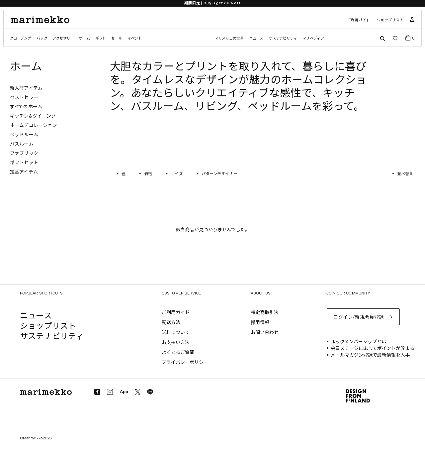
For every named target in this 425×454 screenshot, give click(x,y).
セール (116, 38)
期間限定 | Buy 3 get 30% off (212, 3)
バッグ (42, 38)
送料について (176, 332)
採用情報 (260, 322)
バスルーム (22, 144)
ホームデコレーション (33, 125)
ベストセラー (24, 97)
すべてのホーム (26, 107)
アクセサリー (63, 38)
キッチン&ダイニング (33, 116)
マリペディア (313, 38)
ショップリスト (390, 20)
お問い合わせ (265, 332)
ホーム (84, 38)
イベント (135, 38)
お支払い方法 (176, 342)
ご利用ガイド (358, 20)
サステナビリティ (283, 38)
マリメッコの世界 (229, 38)
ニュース (256, 38)
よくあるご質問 (178, 352)
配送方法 (171, 322)
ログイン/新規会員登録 (358, 317)
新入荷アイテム (26, 88)
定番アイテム (24, 172)
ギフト (100, 38)
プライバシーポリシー (185, 362)
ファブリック (24, 153)
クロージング (20, 38)
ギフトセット (24, 163)
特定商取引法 (265, 312)
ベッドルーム (24, 135)
